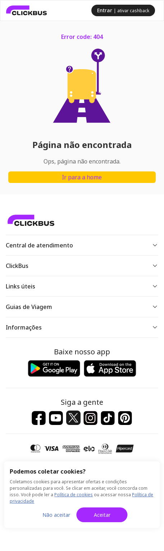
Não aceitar (56, 514)
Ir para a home (82, 177)
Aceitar (102, 514)
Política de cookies (73, 495)
